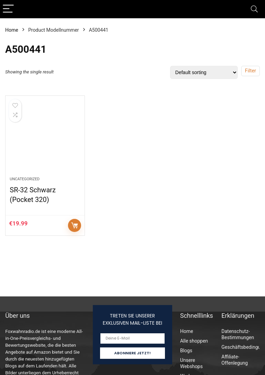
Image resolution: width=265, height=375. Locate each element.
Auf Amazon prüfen (74, 225)
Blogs (186, 350)
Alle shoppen (194, 341)
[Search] (254, 9)
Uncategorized (24, 179)
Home (11, 30)
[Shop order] (204, 72)
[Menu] (8, 9)
